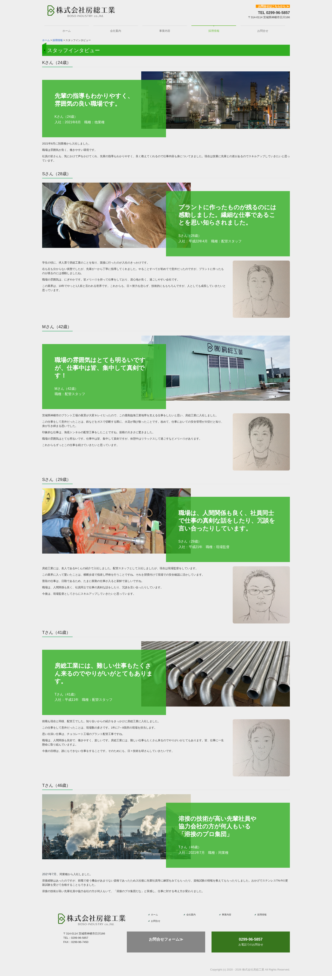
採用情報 (213, 30)
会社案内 (115, 30)
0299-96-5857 (278, 13)
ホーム (66, 30)
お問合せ (262, 30)
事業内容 (164, 30)
